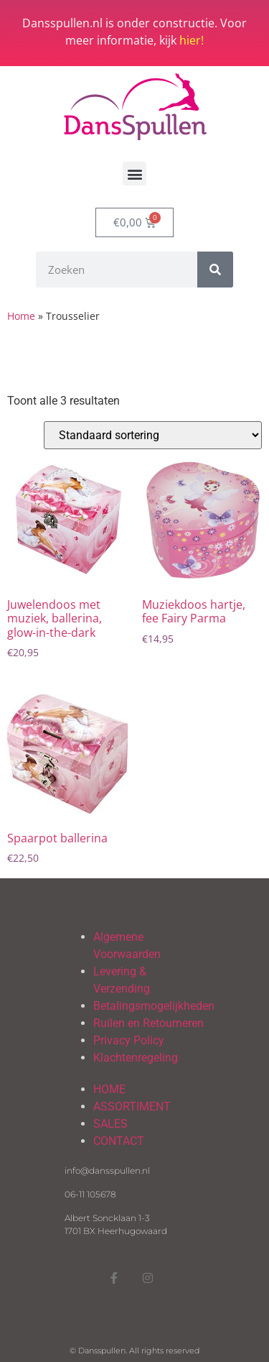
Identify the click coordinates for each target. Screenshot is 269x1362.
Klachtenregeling (135, 1057)
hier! (191, 40)
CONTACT (118, 1141)
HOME (109, 1089)
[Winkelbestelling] (153, 435)
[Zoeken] (215, 269)
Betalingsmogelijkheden (153, 1006)
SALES (110, 1124)
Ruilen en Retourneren (148, 1023)
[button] (134, 173)
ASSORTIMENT (132, 1106)
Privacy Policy (128, 1040)
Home (21, 316)
